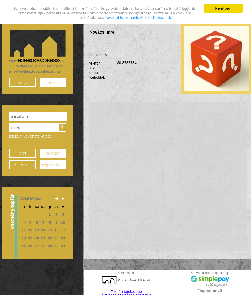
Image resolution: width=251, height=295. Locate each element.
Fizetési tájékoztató (126, 290)
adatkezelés (23, 164)
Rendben (223, 7)
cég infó (53, 81)
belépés (53, 152)
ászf (22, 152)
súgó (22, 81)
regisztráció (53, 164)
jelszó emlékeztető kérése (30, 135)
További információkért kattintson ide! (139, 16)
